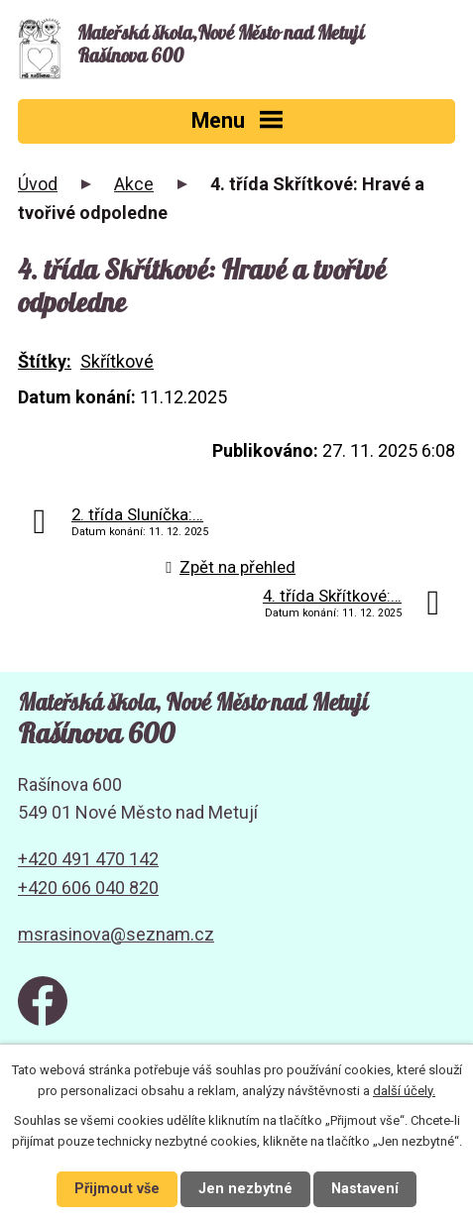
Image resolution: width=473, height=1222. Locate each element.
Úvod (38, 183)
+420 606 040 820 (88, 887)
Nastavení (365, 1188)
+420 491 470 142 (88, 858)
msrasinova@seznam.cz (116, 934)
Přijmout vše (117, 1188)
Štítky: (44, 361)
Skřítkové (117, 361)
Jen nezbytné (245, 1188)
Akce (134, 183)
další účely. (404, 1090)
